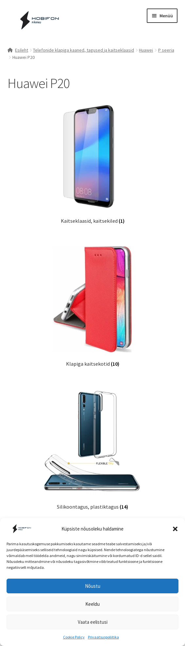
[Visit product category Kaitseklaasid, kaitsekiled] (93, 163)
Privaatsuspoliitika (103, 637)
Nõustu (92, 586)
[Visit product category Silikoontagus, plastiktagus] (93, 449)
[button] (175, 529)
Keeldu (92, 604)
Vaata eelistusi (93, 622)
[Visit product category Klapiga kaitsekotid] (93, 306)
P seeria (166, 50)
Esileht (21, 50)
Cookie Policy (74, 637)
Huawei (146, 50)
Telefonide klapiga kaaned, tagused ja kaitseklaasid (83, 50)
